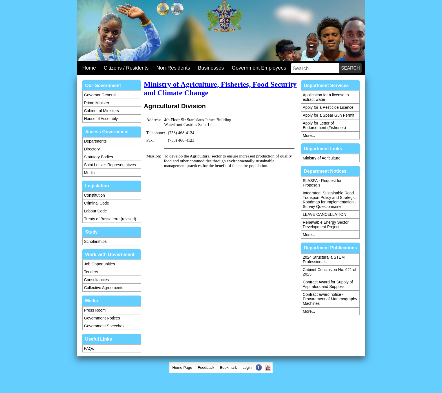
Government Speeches (104, 326)
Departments (95, 141)
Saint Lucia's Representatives (110, 165)
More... (309, 135)
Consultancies (96, 279)
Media (89, 172)
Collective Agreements (103, 287)
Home (89, 68)
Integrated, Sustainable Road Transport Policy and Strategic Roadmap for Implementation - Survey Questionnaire (329, 200)
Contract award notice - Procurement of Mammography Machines (330, 299)
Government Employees (259, 68)
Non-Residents (173, 68)
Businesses (211, 68)
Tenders (91, 272)
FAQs (89, 348)
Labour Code (95, 211)
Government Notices (102, 318)
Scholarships (95, 241)
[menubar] (221, 367)
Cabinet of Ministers (101, 110)
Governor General (100, 95)
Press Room (95, 310)
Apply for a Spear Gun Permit (328, 115)
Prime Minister (96, 103)
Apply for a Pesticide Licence (328, 107)
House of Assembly (101, 118)
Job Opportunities (99, 264)
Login (247, 367)
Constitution (94, 195)
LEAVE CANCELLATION (324, 214)
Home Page (182, 367)
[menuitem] (182, 367)
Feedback (206, 367)
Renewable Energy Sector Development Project (326, 224)
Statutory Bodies (98, 157)
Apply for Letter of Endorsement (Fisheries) (324, 125)
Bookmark (228, 367)
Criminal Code (96, 203)
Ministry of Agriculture (322, 158)
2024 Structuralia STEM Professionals (324, 259)
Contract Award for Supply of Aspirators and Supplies (328, 284)
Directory (92, 149)
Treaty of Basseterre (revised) (110, 219)
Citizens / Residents (126, 68)
